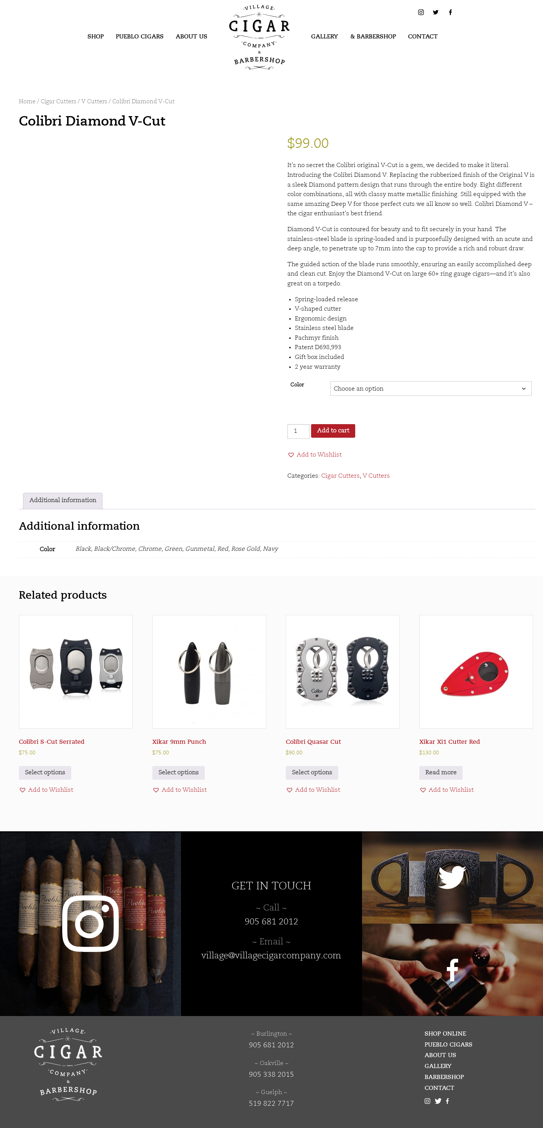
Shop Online (445, 1034)
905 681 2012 (271, 922)
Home (27, 102)
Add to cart (333, 431)
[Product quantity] (298, 431)
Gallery (324, 36)
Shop (95, 36)
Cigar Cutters (58, 102)
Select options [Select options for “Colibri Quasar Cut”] (312, 773)
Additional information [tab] (62, 501)
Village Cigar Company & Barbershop (247, 17)
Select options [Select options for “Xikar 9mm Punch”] (178, 773)
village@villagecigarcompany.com (271, 956)
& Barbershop (373, 36)
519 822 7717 (271, 1104)
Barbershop (444, 1077)
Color (297, 385)
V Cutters (94, 102)
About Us (191, 36)
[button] (314, 455)
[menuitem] (95, 36)
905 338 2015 (271, 1075)
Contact (423, 36)
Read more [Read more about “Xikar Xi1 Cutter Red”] (441, 773)
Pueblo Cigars (140, 36)
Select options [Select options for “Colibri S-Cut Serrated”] (45, 773)
